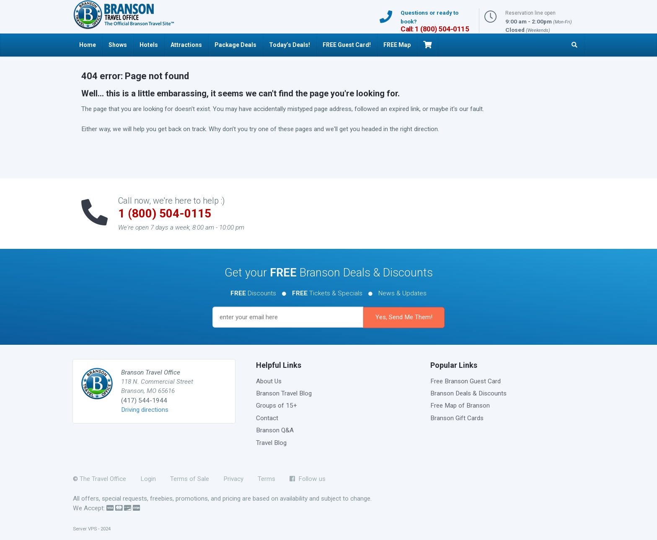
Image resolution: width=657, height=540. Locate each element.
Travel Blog (271, 443)
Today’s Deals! (289, 44)
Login (148, 479)
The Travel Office (103, 479)
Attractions (186, 44)
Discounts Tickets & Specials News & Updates (328, 293)
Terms (266, 479)
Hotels (149, 44)
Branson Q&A (275, 430)
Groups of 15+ (276, 405)
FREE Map (397, 44)
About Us (269, 381)
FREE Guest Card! (347, 44)
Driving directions (144, 409)
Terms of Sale (189, 479)
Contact (267, 418)
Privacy (233, 479)
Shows (118, 44)
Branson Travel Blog (284, 393)
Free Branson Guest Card (465, 381)
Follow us (308, 479)
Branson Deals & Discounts (468, 393)
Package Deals (235, 44)
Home (87, 44)
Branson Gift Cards (457, 418)
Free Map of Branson (460, 405)
